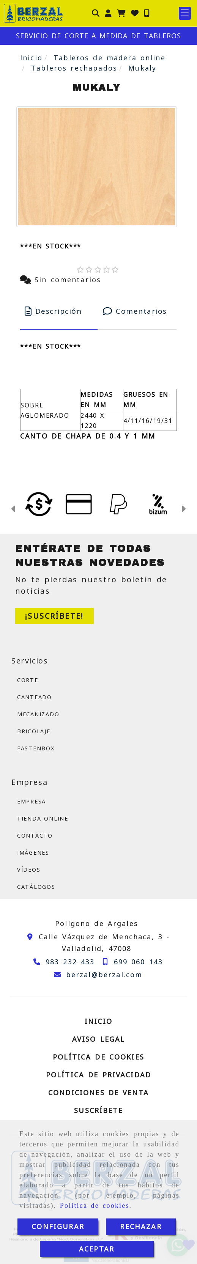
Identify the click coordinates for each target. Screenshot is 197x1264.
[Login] (134, 13)
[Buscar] (95, 13)
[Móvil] (146, 13)
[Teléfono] (62, 961)
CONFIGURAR (58, 1226)
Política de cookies (94, 1205)
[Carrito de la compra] (121, 13)
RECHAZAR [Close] (140, 1226)
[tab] (59, 311)
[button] (108, 13)
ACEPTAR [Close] (96, 1248)
